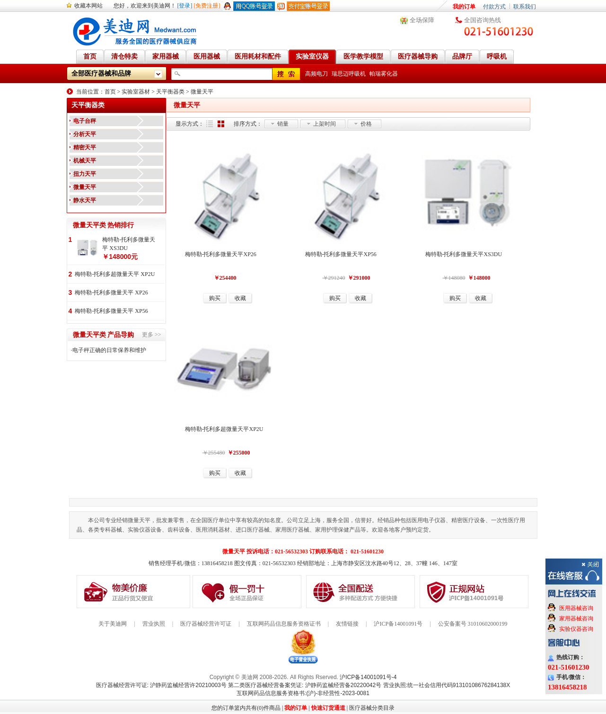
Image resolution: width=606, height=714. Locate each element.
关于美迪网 (112, 623)
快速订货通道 (328, 708)
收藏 (240, 298)
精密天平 (84, 147)
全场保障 (422, 20)
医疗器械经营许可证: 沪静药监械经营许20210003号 (161, 685)
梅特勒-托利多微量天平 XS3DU (128, 243)
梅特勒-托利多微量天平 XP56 (111, 311)
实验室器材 (136, 91)
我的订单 (464, 6)
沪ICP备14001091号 (398, 623)
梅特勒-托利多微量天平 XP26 (111, 292)
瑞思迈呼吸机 (349, 73)
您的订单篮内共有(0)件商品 (246, 708)
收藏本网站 (88, 5)
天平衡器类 (170, 91)
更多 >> (151, 334)
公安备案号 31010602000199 (473, 623)
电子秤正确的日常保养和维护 (109, 350)
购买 (214, 298)
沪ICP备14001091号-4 (368, 677)
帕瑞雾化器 (383, 73)
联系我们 (524, 6)
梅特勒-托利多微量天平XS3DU (463, 254)
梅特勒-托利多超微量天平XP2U (224, 429)
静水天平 (84, 200)
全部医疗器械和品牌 (101, 73)
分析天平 (84, 134)
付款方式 (494, 6)
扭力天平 (84, 174)
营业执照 (153, 623)
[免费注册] (207, 5)
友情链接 (347, 623)
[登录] (185, 5)
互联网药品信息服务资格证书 (284, 623)
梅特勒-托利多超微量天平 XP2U (115, 274)
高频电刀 (316, 73)
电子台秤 (84, 121)
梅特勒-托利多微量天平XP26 (220, 254)
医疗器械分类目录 (372, 708)
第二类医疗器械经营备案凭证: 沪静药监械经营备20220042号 (304, 685)
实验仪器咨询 (576, 629)
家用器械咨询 (576, 618)
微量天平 (202, 91)
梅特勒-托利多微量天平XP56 (341, 254)
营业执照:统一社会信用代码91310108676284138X (446, 685)
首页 (110, 91)
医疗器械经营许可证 (205, 623)
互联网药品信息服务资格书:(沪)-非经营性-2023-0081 (303, 693)
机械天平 (84, 160)
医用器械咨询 (576, 608)
